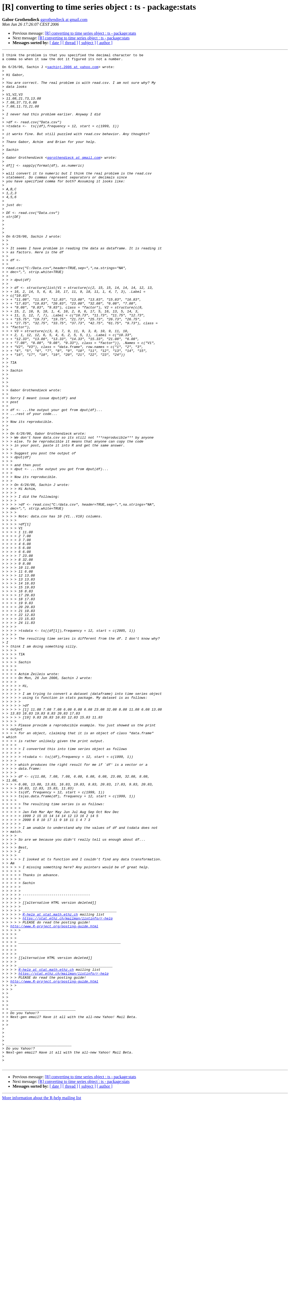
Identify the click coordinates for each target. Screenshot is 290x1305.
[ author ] (105, 42)
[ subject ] (87, 42)
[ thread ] (70, 42)
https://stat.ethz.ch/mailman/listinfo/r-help (68, 1091)
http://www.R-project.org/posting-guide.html (54, 1101)
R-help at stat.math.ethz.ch (50, 1087)
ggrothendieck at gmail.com (63, 19)
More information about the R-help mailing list (41, 1300)
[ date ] (55, 42)
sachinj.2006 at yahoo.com (72, 70)
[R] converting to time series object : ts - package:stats (90, 33)
